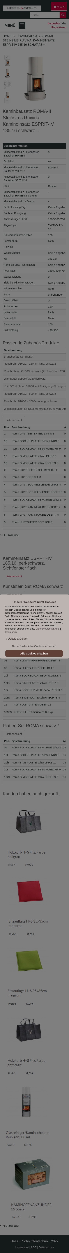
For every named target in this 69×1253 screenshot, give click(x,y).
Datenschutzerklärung (47, 629)
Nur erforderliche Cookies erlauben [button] (34, 646)
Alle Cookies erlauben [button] (34, 653)
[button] (16, 638)
